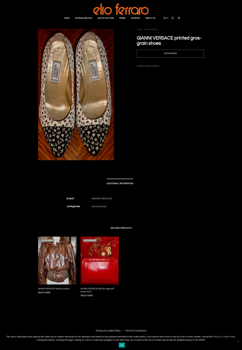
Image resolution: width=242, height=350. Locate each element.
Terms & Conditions (135, 330)
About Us (150, 18)
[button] (165, 18)
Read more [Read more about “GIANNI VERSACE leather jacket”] (44, 293)
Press (122, 18)
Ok (121, 345)
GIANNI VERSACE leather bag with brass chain (97, 288)
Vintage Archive (83, 18)
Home (66, 18)
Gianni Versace (151, 29)
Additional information (119, 183)
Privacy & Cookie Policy (108, 330)
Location (135, 18)
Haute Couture (105, 18)
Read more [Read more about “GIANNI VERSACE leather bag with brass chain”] (87, 294)
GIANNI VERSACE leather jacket (54, 289)
